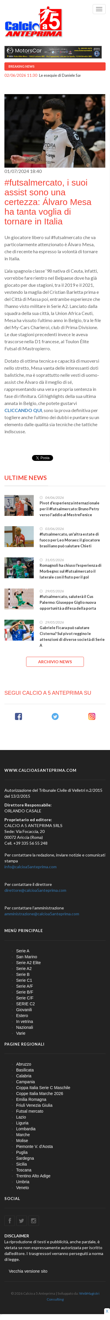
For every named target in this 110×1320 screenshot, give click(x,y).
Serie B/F (24, 992)
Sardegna (25, 1158)
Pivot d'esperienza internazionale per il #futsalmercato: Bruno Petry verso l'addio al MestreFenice (69, 509)
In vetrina (24, 1021)
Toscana (23, 1170)
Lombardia (25, 1128)
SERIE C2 (25, 1003)
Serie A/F (24, 986)
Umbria (22, 1181)
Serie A (22, 951)
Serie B (23, 974)
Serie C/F (24, 998)
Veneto (22, 1187)
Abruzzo (23, 1064)
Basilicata (25, 1070)
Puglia (22, 1152)
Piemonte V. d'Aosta (34, 1146)
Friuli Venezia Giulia (34, 1105)
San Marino (26, 956)
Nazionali (24, 1027)
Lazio (21, 1117)
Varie (21, 1033)
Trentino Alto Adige (33, 1176)
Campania (25, 1081)
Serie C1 (24, 980)
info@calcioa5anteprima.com (30, 866)
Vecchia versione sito (28, 1271)
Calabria (23, 1076)
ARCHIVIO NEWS (55, 661)
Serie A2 (24, 968)
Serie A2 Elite (28, 962)
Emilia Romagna (31, 1099)
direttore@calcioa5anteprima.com (35, 890)
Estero (22, 1015)
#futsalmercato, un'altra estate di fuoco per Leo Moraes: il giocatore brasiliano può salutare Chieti (70, 540)
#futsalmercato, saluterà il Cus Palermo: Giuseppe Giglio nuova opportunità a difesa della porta (68, 602)
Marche (23, 1134)
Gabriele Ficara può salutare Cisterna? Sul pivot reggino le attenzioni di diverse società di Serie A (72, 637)
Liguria (22, 1123)
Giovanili (24, 1009)
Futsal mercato (29, 1111)
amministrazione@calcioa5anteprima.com (41, 913)
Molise (22, 1140)
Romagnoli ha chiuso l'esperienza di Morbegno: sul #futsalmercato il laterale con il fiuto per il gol (70, 571)
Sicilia (21, 1164)
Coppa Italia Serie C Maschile (43, 1087)
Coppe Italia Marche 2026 (39, 1093)
